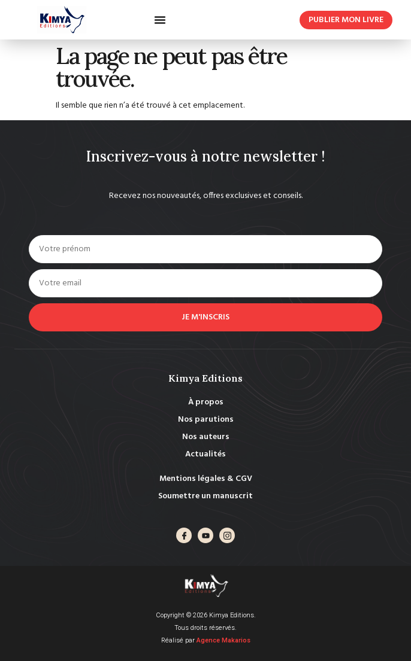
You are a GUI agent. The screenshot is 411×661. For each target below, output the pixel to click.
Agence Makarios (223, 640)
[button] (160, 20)
